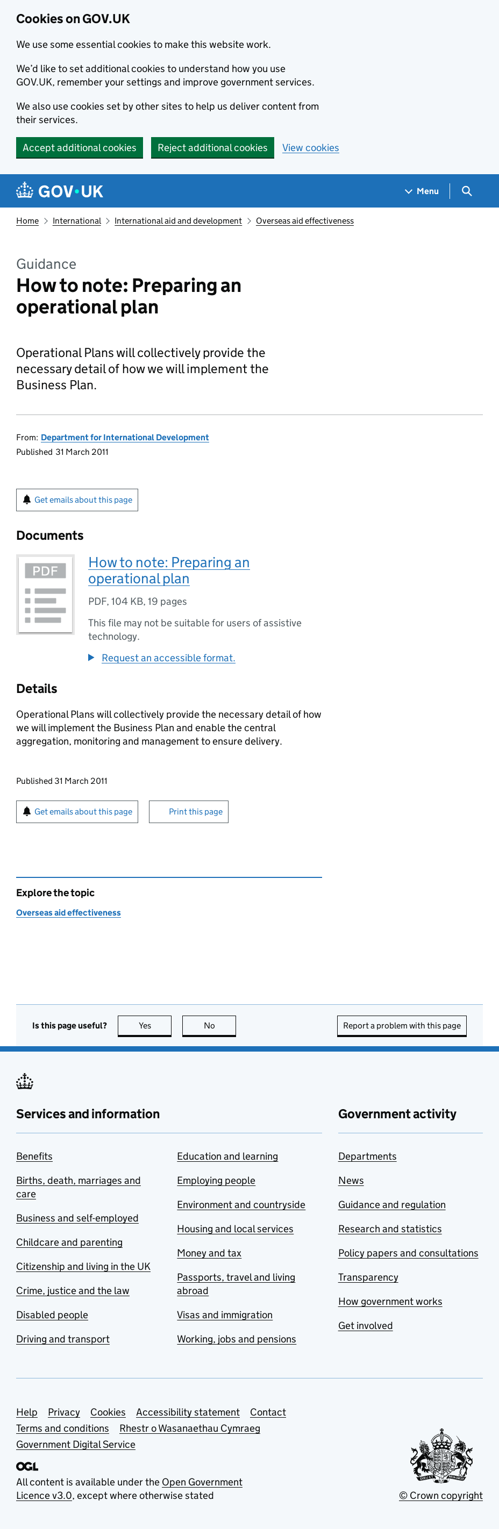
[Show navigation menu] (422, 191)
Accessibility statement (188, 1412)
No (220, 1025)
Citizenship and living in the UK (83, 1266)
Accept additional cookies (80, 147)
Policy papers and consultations (408, 1253)
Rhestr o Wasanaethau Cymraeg (189, 1428)
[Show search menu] (466, 191)
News (351, 1180)
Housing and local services (235, 1229)
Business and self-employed (77, 1218)
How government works (390, 1301)
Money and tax (209, 1253)
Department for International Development (125, 437)
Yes (155, 1025)
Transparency (368, 1277)
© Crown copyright (441, 1495)
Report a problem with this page (402, 1025)
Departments (367, 1156)
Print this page (196, 811)
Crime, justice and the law (73, 1290)
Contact (268, 1412)
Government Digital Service (76, 1444)
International (77, 221)
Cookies (108, 1412)
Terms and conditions (62, 1428)
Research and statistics (390, 1229)
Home (27, 221)
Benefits (34, 1156)
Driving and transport (63, 1339)
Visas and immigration (225, 1315)
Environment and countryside (241, 1204)
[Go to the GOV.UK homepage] (59, 191)
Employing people (216, 1180)
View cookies (310, 147)
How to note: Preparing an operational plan (169, 570)
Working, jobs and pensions (236, 1339)
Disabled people (52, 1315)
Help (27, 1412)
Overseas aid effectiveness (305, 221)
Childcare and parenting (69, 1242)
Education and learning (227, 1156)
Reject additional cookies (213, 147)
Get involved (365, 1325)
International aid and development (178, 221)
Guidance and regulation (392, 1204)
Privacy (64, 1412)
